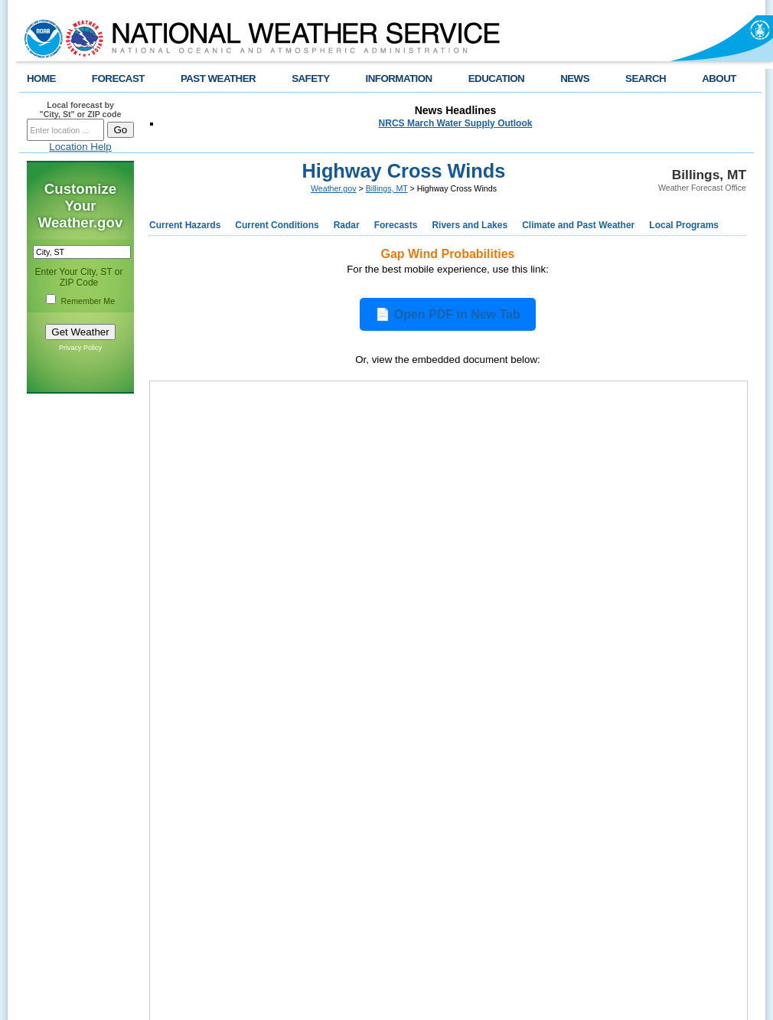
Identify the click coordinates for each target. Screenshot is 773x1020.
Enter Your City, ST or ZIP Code (79, 277)
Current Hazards (184, 225)
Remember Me (88, 301)
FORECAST (118, 78)
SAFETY (310, 78)
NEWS (574, 78)
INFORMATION (399, 78)
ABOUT (719, 78)
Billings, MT (387, 188)
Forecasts (396, 225)
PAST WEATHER (218, 78)
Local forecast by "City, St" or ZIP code (81, 109)
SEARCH (645, 78)
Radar (347, 225)
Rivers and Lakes (469, 225)
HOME (41, 78)
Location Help (80, 146)
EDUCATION (496, 78)
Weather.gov (334, 188)
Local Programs (684, 225)
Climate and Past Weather (578, 225)
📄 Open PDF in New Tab (447, 314)
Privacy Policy (80, 347)
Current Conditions (276, 225)
